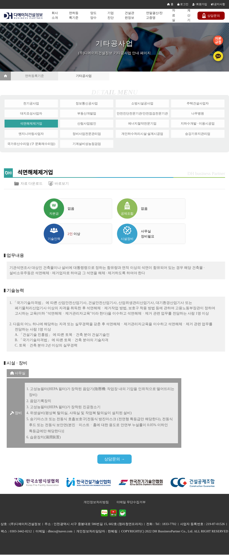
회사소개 (55, 15)
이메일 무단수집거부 (131, 502)
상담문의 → (114, 459)
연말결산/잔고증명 (155, 15)
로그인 (183, 4)
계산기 (189, 15)
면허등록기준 (74, 15)
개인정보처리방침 (96, 502)
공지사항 (218, 4)
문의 (211, 15)
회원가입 (199, 4)
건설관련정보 (130, 15)
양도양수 (94, 15)
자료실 (174, 15)
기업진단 (111, 15)
